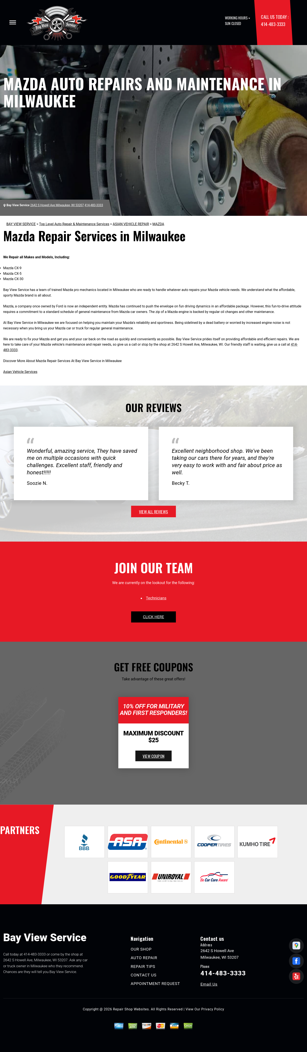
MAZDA (158, 224)
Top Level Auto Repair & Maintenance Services (74, 224)
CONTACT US (143, 975)
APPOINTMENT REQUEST (155, 983)
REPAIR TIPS (143, 966)
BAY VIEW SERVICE (21, 224)
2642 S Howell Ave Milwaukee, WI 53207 (57, 205)
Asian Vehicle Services (20, 372)
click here (153, 617)
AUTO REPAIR (144, 957)
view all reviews (153, 511)
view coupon (153, 756)
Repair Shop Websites (131, 1009)
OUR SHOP (141, 949)
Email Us (208, 984)
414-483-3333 (273, 24)
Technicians (156, 598)
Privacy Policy (212, 1009)
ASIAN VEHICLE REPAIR (131, 224)
